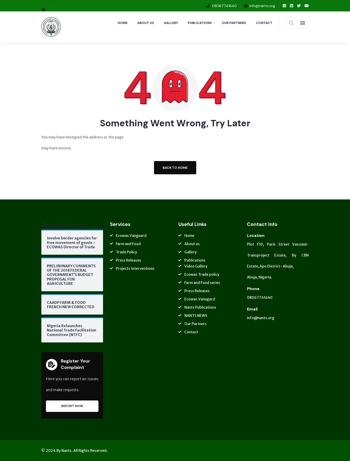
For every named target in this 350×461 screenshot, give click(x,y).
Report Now (72, 406)
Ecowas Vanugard (199, 299)
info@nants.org (260, 317)
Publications (200, 23)
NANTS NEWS (195, 315)
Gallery (171, 23)
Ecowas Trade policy (201, 274)
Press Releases (128, 260)
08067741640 (224, 5)
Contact (264, 23)
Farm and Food (128, 243)
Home (122, 23)
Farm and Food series (202, 282)
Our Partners (234, 23)
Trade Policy (126, 252)
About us (145, 23)
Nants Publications (200, 307)
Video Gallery (195, 266)
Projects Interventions (135, 268)
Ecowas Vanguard (131, 235)
